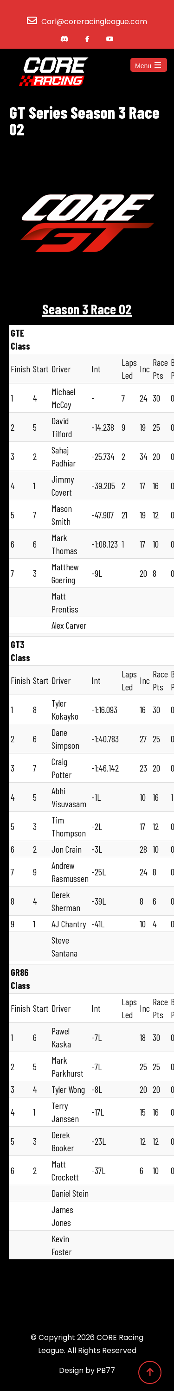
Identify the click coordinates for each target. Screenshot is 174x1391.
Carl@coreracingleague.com (94, 21)
